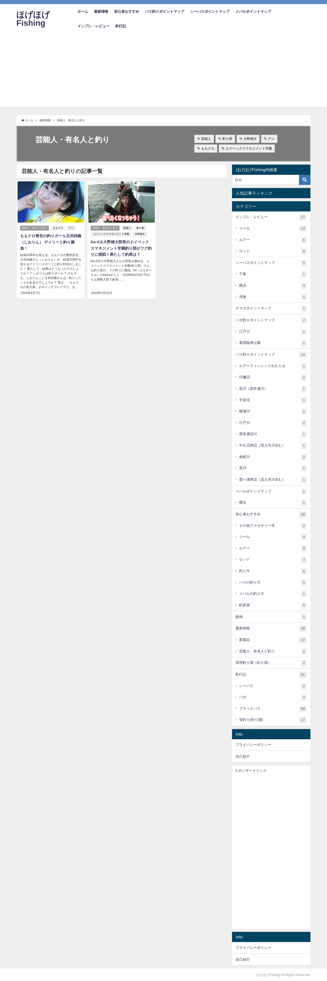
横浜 (273, 286)
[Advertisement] (163, 71)
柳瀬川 (273, 412)
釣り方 (273, 571)
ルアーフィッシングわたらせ (273, 366)
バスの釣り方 (273, 583)
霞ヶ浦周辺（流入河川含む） (273, 480)
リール (273, 229)
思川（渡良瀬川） (273, 389)
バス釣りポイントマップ (164, 11)
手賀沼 (273, 400)
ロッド (273, 251)
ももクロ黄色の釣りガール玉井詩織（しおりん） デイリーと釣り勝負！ (50, 242)
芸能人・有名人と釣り (34, 228)
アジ (271, 138)
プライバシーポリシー (253, 744)
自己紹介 (243, 756)
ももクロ (207, 148)
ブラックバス (273, 709)
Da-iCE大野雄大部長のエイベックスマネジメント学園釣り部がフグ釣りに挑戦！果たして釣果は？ (121, 248)
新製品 (273, 640)
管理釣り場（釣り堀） (271, 663)
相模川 (273, 457)
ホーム (82, 11)
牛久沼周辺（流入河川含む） (273, 446)
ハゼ (273, 697)
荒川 (273, 468)
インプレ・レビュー (93, 26)
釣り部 (227, 138)
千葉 (273, 274)
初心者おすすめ (126, 11)
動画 (271, 617)
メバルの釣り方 (273, 594)
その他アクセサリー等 (273, 526)
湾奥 (273, 297)
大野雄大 (250, 138)
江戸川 (273, 332)
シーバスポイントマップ (209, 11)
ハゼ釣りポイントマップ (271, 320)
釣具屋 (273, 605)
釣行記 (120, 26)
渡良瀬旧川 (273, 434)
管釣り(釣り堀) (273, 720)
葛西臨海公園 (273, 343)
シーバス (273, 686)
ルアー (273, 240)
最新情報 (101, 11)
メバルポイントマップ (253, 11)
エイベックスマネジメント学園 (249, 148)
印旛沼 (273, 377)
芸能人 (206, 138)
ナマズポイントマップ (271, 309)
